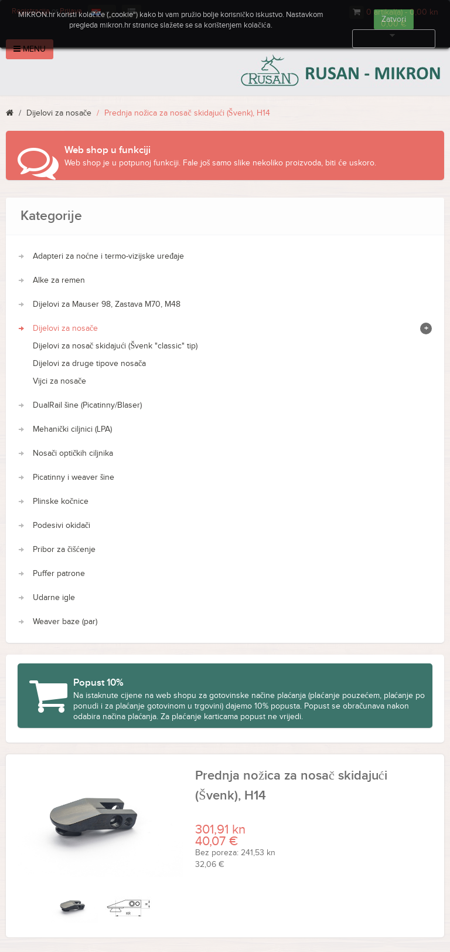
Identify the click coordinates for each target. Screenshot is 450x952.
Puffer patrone (59, 573)
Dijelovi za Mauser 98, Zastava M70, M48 (106, 304)
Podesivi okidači (61, 525)
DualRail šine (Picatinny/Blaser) (87, 405)
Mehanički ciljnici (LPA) (72, 429)
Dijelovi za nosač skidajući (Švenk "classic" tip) (115, 346)
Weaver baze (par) (65, 621)
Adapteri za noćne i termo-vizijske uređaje (108, 256)
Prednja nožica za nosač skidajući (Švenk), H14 (187, 113)
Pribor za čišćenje (64, 549)
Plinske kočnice (60, 501)
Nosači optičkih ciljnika (73, 453)
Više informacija (394, 38)
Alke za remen (59, 280)
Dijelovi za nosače (58, 113)
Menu (29, 49)
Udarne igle (54, 597)
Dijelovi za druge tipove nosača (89, 363)
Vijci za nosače (59, 381)
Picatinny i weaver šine (73, 477)
